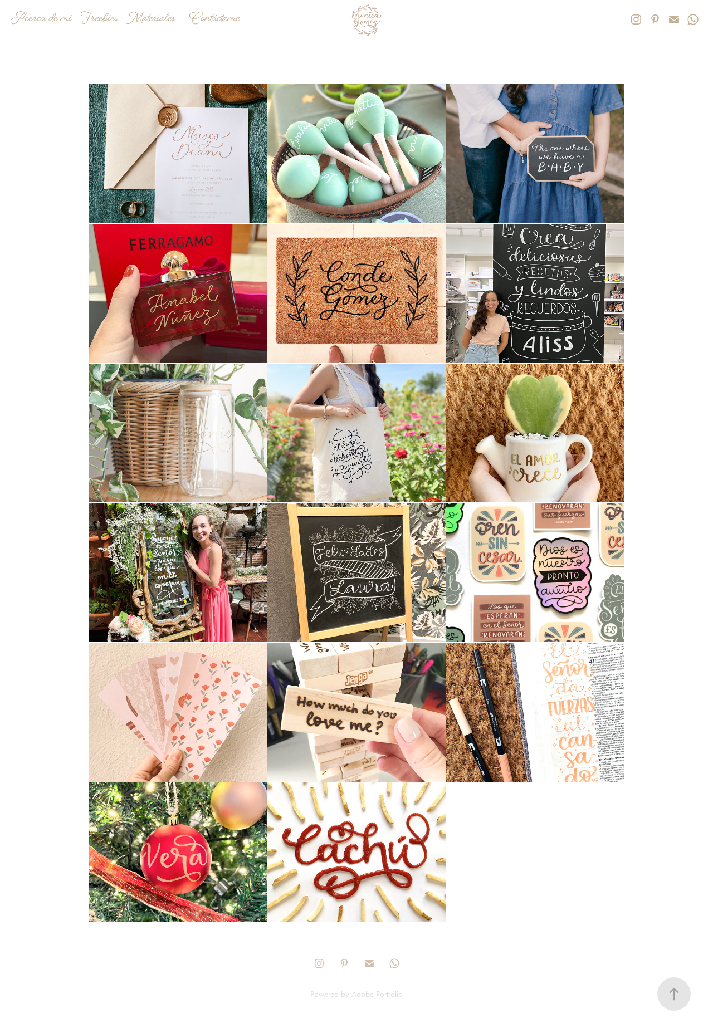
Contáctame (214, 19)
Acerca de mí (41, 19)
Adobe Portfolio (377, 994)
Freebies (99, 19)
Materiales (150, 19)
